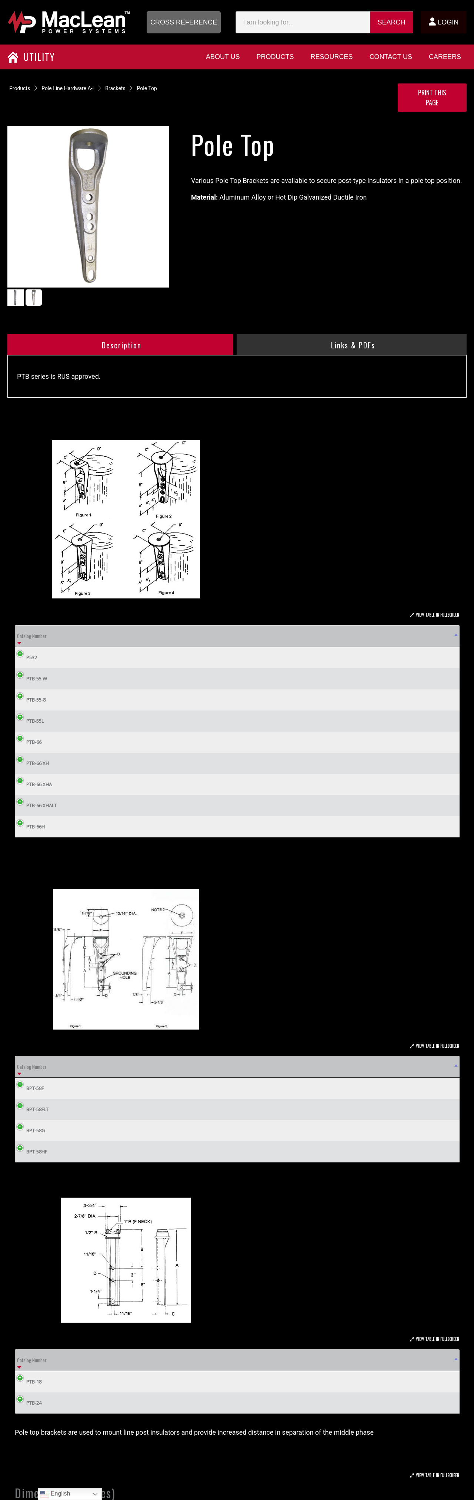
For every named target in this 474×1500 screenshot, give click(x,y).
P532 (26, 657)
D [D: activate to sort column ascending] (401, 636)
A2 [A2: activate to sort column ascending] (327, 636)
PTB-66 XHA (33, 784)
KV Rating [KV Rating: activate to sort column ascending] (259, 1066)
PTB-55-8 (30, 699)
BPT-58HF (31, 1151)
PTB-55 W (31, 678)
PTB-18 (28, 1381)
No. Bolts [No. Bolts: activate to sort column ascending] (188, 636)
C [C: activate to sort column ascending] (374, 636)
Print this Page (432, 97)
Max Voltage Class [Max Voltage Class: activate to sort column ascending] (141, 636)
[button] (184, 22)
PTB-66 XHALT (36, 805)
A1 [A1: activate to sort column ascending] (308, 636)
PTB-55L (29, 721)
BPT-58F (29, 1088)
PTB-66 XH (32, 763)
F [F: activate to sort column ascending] (231, 1066)
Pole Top (147, 88)
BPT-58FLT (32, 1109)
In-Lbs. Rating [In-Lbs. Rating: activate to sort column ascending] (305, 1066)
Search (391, 22)
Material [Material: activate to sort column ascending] (354, 1066)
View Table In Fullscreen (437, 615)
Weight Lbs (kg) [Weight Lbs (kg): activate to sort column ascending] (229, 636)
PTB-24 (28, 1402)
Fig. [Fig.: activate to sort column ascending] (267, 636)
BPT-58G (30, 1130)
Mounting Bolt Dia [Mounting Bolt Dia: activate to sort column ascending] (85, 636)
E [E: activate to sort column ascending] (199, 1066)
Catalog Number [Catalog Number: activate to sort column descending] (32, 636)
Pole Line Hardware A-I (67, 88)
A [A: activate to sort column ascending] (287, 636)
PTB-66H (30, 826)
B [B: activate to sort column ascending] (346, 636)
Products (19, 88)
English (55, 1494)
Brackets (115, 88)
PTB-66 (28, 742)
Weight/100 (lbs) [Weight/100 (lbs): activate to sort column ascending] (415, 1066)
